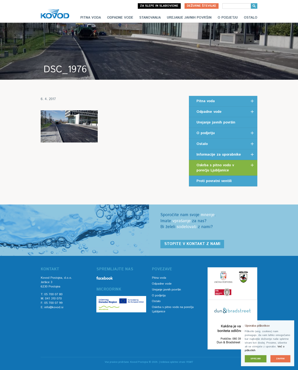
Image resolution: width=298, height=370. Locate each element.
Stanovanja (150, 17)
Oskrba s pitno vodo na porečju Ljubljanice (173, 309)
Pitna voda (90, 17)
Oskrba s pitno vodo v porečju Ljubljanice (215, 168)
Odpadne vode (120, 17)
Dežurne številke (201, 6)
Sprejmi (255, 358)
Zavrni (280, 358)
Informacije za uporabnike (219, 154)
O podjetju (228, 17)
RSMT (189, 362)
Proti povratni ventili (214, 181)
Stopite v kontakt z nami (192, 244)
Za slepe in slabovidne (159, 6)
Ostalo (250, 17)
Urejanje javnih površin (189, 17)
